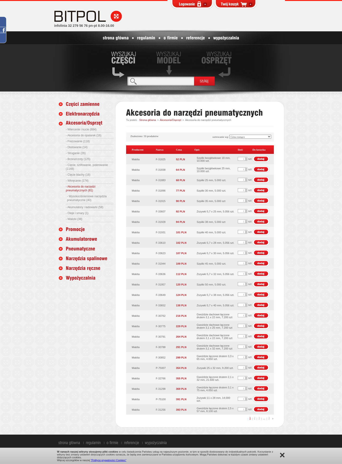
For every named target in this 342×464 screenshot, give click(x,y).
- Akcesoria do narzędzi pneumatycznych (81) (80, 188)
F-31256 (161, 409)
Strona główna (147, 120)
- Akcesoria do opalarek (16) (83, 135)
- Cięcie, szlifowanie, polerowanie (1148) (87, 166)
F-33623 (161, 253)
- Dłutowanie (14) (76, 147)
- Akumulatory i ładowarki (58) (84, 207)
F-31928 (161, 222)
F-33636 (161, 274)
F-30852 (161, 357)
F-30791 (161, 336)
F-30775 (161, 326)
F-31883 (161, 180)
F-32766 (161, 378)
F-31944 (161, 263)
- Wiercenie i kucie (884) (81, 129)
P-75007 (161, 368)
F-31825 (161, 159)
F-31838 (161, 169)
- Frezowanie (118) (78, 141)
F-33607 (161, 211)
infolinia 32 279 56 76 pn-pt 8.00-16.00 (84, 26)
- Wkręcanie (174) (77, 180)
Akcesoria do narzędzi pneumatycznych (208, 120)
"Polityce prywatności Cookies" (108, 460)
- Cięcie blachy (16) (78, 174)
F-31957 (161, 284)
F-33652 (161, 305)
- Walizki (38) (74, 219)
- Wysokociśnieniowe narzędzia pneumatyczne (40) (87, 198)
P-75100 (161, 399)
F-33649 (161, 295)
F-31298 (161, 388)
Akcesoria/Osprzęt (170, 120)
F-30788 (161, 347)
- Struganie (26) (76, 153)
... (264, 418)
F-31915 (161, 201)
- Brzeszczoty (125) (78, 159)
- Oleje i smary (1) (77, 213)
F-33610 (161, 242)
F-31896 (161, 190)
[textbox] (160, 81)
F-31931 (161, 232)
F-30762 (161, 315)
